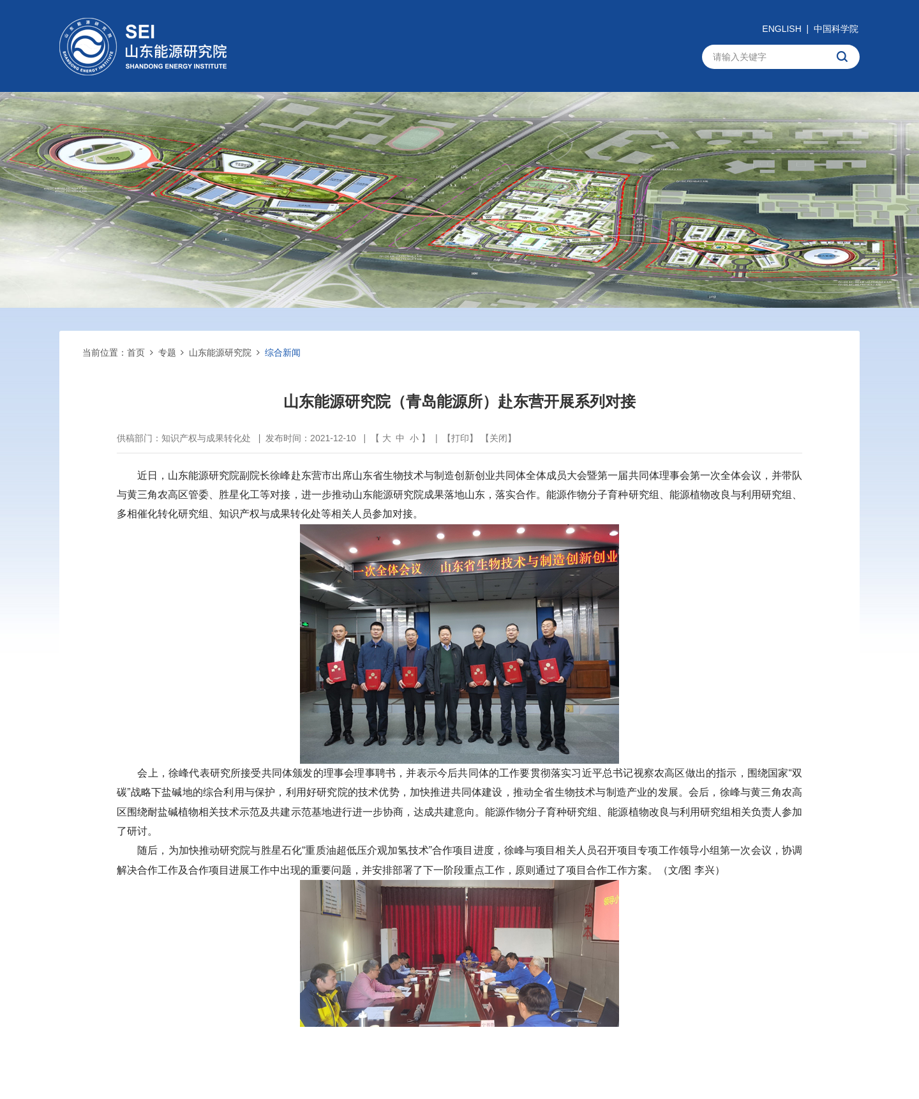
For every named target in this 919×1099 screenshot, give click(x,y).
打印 (460, 438)
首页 (136, 352)
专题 (167, 352)
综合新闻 (283, 352)
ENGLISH (781, 29)
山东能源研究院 (220, 352)
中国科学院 (836, 29)
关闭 (498, 438)
